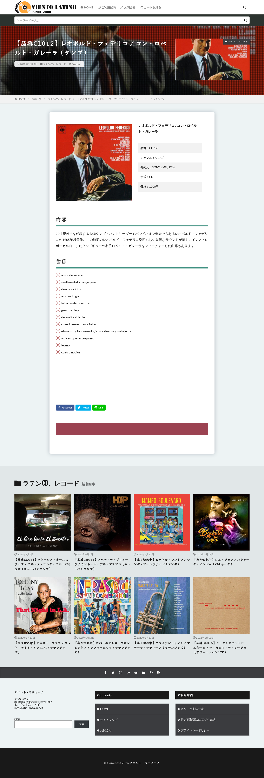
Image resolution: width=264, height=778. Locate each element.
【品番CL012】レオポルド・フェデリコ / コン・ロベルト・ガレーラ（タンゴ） (121, 99)
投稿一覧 (37, 99)
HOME (22, 99)
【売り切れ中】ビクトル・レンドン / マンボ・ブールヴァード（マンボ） (162, 561)
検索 (17, 719)
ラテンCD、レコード (54, 64)
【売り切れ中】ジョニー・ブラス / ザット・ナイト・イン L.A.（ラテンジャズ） (42, 647)
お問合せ (106, 730)
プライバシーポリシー (195, 730)
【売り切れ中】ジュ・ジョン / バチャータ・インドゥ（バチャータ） (221, 561)
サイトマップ (109, 719)
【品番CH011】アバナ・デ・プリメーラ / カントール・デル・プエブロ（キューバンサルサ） (102, 564)
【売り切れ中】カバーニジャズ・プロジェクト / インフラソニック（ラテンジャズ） (102, 647)
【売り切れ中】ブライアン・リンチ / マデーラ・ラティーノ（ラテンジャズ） (162, 645)
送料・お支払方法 (192, 709)
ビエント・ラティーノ (144, 763)
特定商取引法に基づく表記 (198, 719)
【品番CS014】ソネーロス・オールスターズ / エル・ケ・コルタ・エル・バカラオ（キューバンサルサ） (42, 564)
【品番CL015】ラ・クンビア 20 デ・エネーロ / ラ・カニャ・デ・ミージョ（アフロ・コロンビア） (219, 647)
